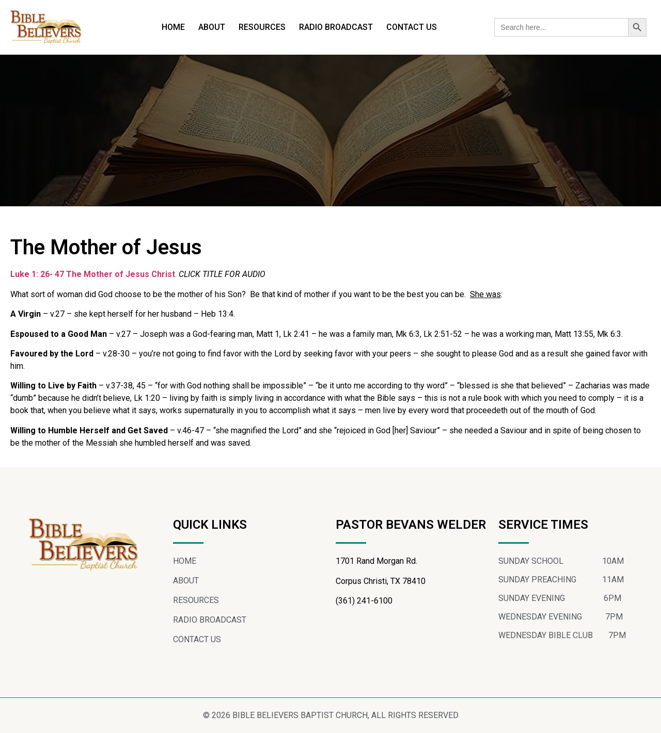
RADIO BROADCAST (336, 27)
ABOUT (211, 27)
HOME (173, 27)
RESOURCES (262, 27)
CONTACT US (411, 27)
